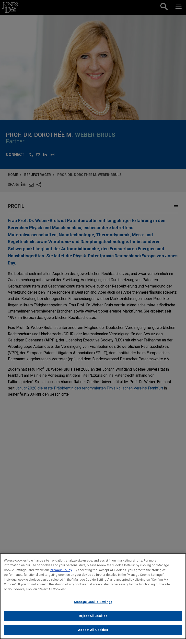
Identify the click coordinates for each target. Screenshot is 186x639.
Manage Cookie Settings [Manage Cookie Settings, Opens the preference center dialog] (93, 603)
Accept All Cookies (93, 631)
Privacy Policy (61, 571)
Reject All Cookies (93, 617)
